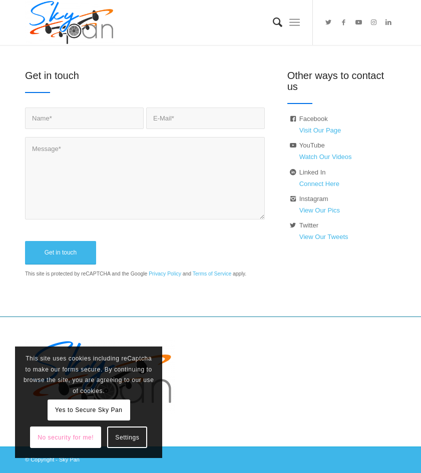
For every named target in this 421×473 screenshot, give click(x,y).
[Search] (272, 22)
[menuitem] (272, 22)
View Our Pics (319, 210)
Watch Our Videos (325, 156)
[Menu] (294, 22)
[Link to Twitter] (328, 22)
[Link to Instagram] (373, 22)
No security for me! (66, 437)
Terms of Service (212, 273)
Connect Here (319, 184)
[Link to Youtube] (358, 22)
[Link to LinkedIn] (388, 22)
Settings (127, 437)
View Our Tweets (323, 236)
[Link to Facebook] (343, 22)
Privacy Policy (165, 273)
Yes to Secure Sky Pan (89, 410)
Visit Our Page (320, 130)
